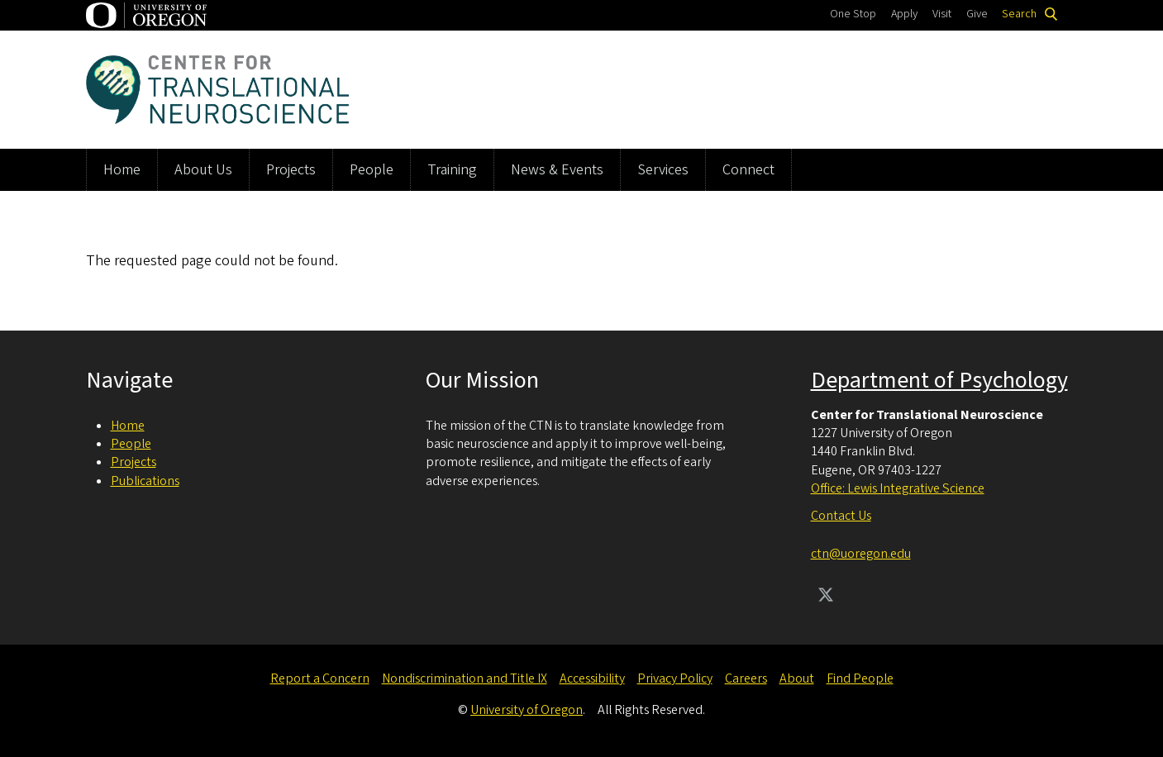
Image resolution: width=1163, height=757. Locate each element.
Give (977, 14)
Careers (746, 678)
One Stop (853, 14)
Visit (941, 14)
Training (452, 169)
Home (122, 169)
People (371, 169)
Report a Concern (319, 678)
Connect (748, 169)
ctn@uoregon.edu (861, 554)
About (796, 678)
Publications (145, 481)
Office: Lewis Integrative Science (897, 488)
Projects (291, 169)
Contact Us (841, 516)
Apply (904, 14)
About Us (203, 169)
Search (1019, 14)
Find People (860, 678)
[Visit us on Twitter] (826, 597)
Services (663, 169)
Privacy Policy (675, 678)
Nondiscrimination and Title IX (464, 678)
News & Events (557, 169)
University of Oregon (526, 710)
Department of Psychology (939, 380)
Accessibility (592, 678)
